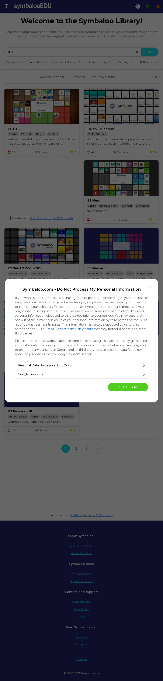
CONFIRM (128, 387)
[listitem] (81, 365)
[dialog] (81, 340)
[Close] (150, 287)
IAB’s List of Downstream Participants (64, 329)
